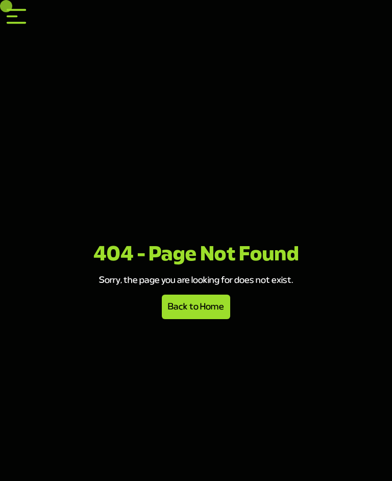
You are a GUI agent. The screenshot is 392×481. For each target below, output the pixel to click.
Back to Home (196, 306)
